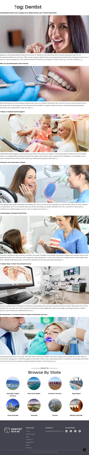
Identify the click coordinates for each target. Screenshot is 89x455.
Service (38, 4)
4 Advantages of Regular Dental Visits (13, 213)
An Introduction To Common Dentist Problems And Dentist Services (23, 314)
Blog (27, 437)
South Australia (13, 415)
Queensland (76, 393)
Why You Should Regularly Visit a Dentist (14, 63)
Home (29, 4)
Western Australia (76, 415)
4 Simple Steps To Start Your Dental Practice (15, 264)
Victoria (55, 415)
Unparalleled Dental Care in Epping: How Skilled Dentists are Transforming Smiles (28, 13)
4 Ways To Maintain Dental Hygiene (12, 111)
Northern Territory (55, 393)
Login (80, 8)
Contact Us (78, 4)
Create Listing (51, 4)
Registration (65, 4)
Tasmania (34, 415)
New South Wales (34, 393)
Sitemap (28, 447)
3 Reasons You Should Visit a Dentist (12, 162)
